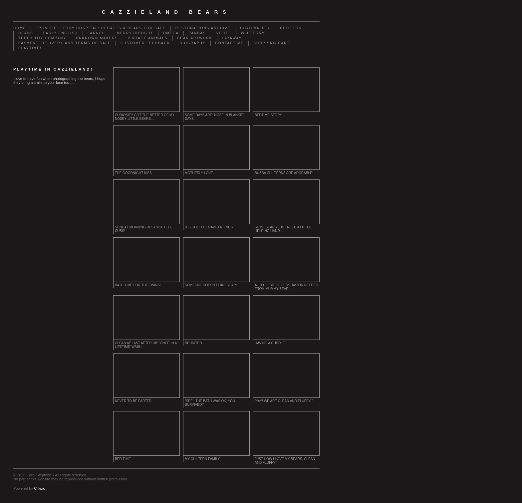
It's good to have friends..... (211, 227)
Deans (25, 33)
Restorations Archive (203, 28)
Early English (60, 33)
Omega (171, 33)
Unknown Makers (97, 38)
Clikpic (39, 488)
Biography (193, 43)
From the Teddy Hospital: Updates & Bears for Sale (101, 28)
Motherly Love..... (201, 173)
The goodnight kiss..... (135, 173)
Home (19, 28)
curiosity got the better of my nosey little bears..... (144, 117)
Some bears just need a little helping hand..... (283, 229)
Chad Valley (255, 28)
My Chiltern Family (202, 459)
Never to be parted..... (135, 401)
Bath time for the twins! (138, 285)
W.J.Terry (253, 33)
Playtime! (30, 48)
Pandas (197, 33)
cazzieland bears (166, 12)
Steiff (223, 33)
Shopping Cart (271, 43)
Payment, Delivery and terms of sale (64, 43)
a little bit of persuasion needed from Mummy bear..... (286, 287)
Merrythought (135, 33)
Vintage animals (148, 38)
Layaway (232, 38)
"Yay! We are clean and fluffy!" (284, 401)
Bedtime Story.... (270, 115)
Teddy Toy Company (42, 38)
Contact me (229, 43)
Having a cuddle (270, 343)
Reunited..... (196, 343)
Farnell (97, 33)
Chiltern (291, 28)
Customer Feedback (145, 43)
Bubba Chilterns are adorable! (284, 173)
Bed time (122, 459)
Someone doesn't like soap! (211, 285)
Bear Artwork (194, 38)
